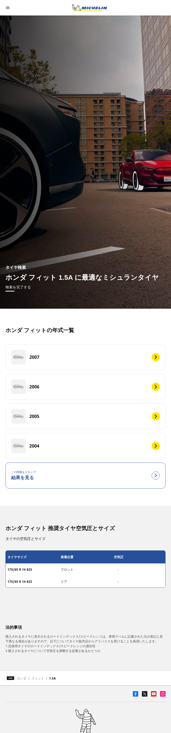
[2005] (85, 416)
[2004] (85, 446)
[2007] (85, 357)
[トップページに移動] (89, 8)
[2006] (85, 387)
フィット (37, 678)
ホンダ (21, 678)
